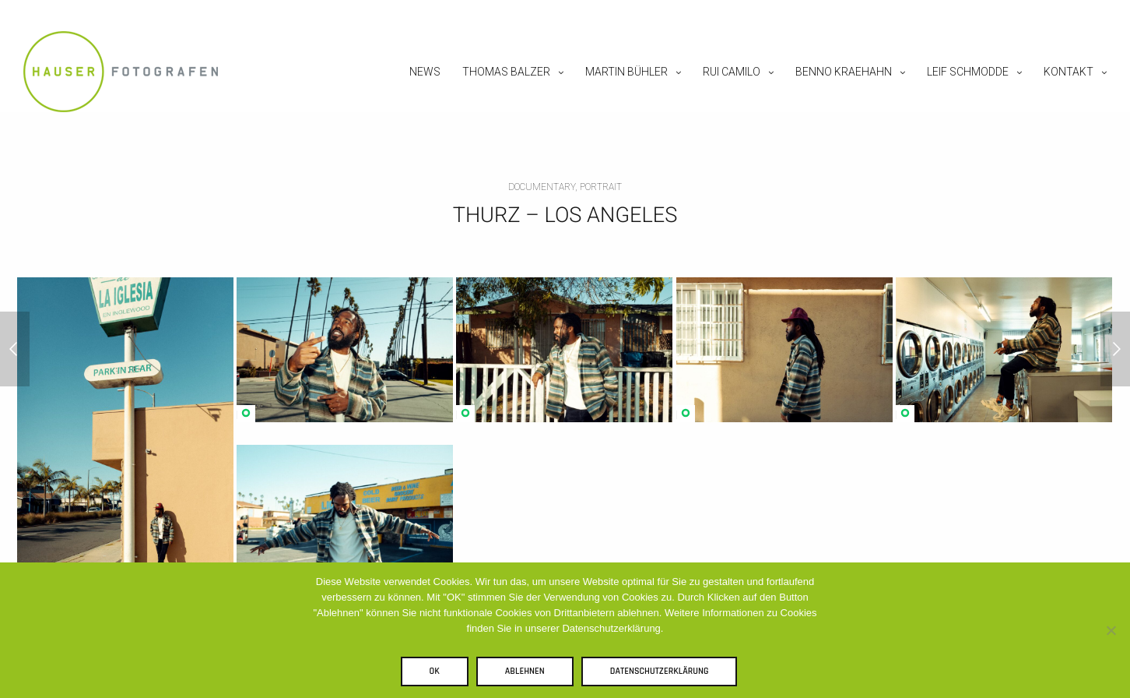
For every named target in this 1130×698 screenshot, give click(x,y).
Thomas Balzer (506, 71)
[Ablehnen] (1110, 630)
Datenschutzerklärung (659, 671)
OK (435, 671)
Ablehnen (525, 671)
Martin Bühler (626, 71)
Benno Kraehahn (843, 71)
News (424, 71)
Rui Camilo (731, 71)
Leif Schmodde (968, 71)
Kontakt (1068, 71)
